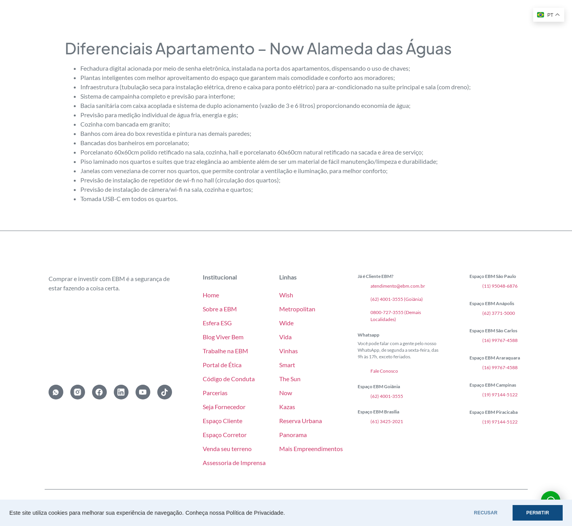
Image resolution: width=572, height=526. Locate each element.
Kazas (287, 406)
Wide (286, 322)
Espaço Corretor (225, 434)
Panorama (293, 434)
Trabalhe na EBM (225, 350)
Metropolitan (297, 308)
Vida (285, 336)
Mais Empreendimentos (311, 448)
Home (211, 295)
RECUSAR (486, 513)
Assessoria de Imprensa (234, 462)
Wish (286, 295)
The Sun (290, 378)
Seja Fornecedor (224, 406)
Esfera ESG (217, 322)
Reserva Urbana (300, 420)
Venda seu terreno (227, 448)
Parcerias (215, 392)
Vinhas (288, 350)
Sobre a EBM (220, 308)
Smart (287, 364)
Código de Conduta (229, 378)
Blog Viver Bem (223, 336)
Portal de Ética (222, 364)
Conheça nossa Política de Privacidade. (235, 513)
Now (285, 392)
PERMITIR (537, 513)
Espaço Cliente (222, 420)
